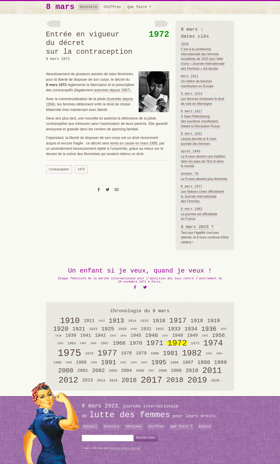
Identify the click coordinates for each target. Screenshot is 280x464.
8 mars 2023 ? (197, 227)
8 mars (60, 7)
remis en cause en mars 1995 (133, 143)
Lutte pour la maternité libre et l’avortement (53, 24)
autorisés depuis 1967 (111, 90)
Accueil (90, 426)
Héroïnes (134, 426)
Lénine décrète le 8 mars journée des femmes (198, 138)
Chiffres (112, 7)
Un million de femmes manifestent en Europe (197, 81)
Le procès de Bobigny (162, 24)
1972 (159, 34)
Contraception (59, 169)
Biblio (204, 426)
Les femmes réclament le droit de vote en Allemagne (202, 98)
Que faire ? (139, 7)
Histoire (88, 7)
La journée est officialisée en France (199, 214)
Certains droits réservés (125, 448)
